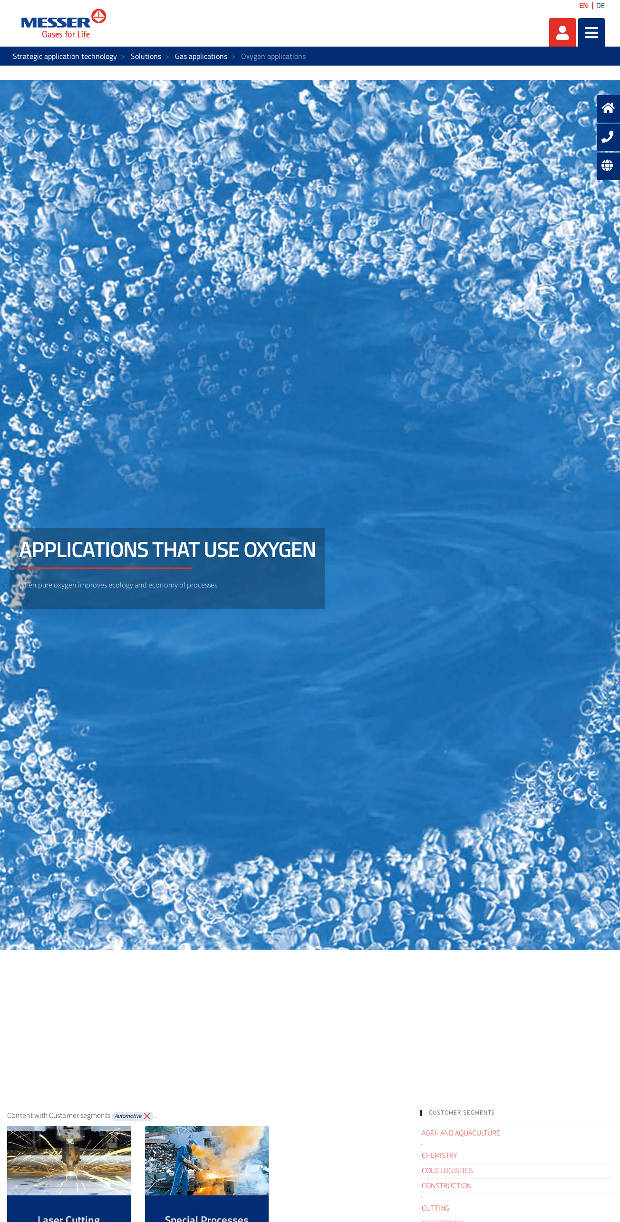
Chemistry (439, 1155)
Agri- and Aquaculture (461, 1133)
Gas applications (201, 56)
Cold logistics (447, 1170)
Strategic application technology (65, 56)
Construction (447, 1186)
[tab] (516, 1113)
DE (600, 5)
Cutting (436, 1208)
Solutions (146, 56)
